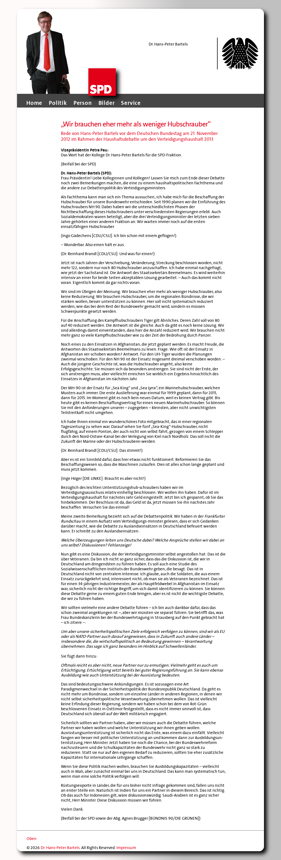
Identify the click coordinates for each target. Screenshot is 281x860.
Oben (31, 838)
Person (83, 102)
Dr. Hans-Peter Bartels (60, 847)
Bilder (107, 102)
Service (131, 102)
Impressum (126, 847)
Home (34, 102)
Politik (58, 102)
